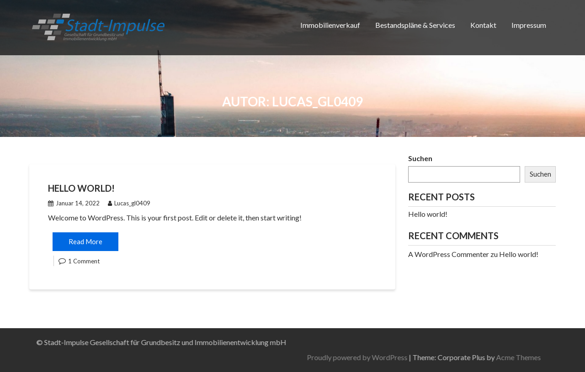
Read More (85, 241)
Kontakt (483, 25)
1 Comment (84, 261)
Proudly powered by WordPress (462, 357)
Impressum (528, 25)
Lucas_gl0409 (129, 203)
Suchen (420, 158)
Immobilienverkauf (330, 25)
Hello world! (81, 188)
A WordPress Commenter (448, 254)
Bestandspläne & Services (415, 25)
